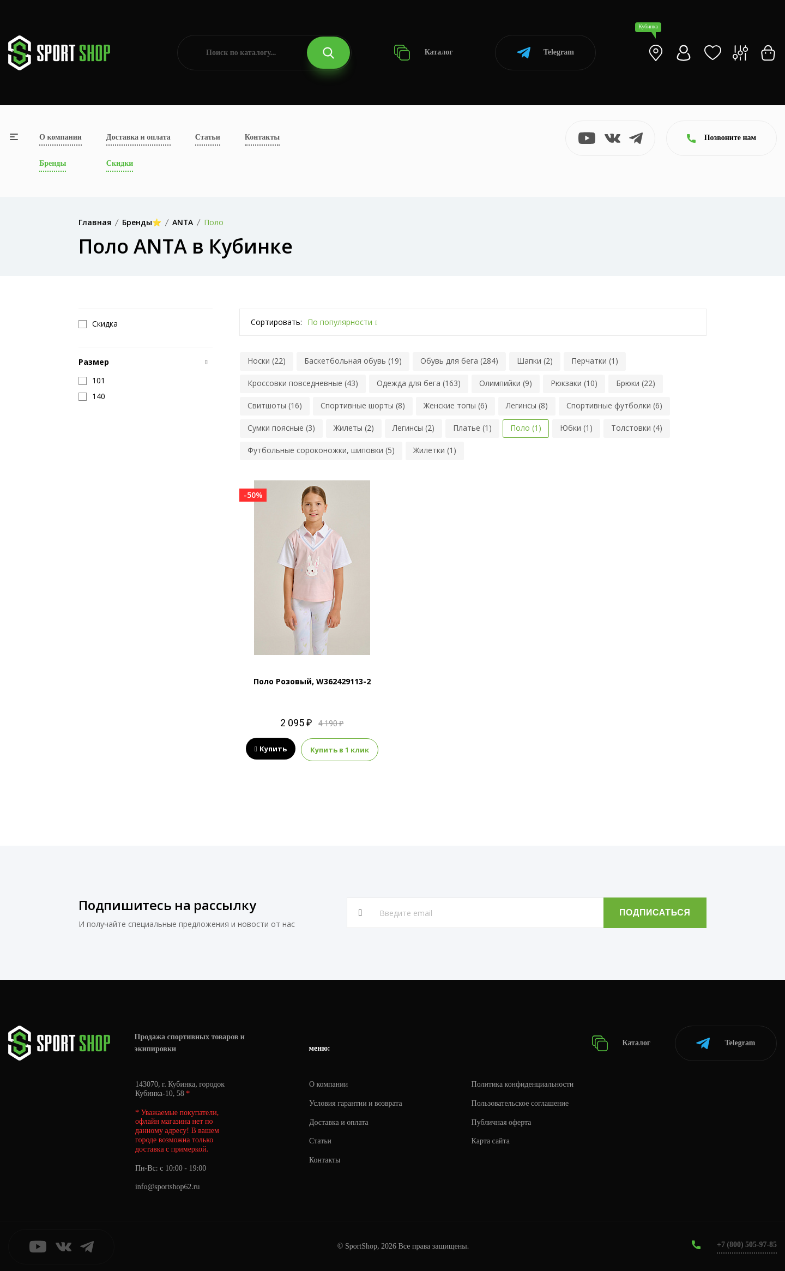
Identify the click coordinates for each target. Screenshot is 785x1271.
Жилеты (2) (354, 428)
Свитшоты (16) (274, 405)
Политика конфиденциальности (523, 1083)
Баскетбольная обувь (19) (353, 361)
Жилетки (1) (434, 450)
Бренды (52, 163)
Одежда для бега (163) (419, 383)
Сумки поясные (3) (281, 428)
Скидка (98, 324)
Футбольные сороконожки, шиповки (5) (321, 450)
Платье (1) (472, 428)
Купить (271, 749)
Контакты (262, 137)
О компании (60, 137)
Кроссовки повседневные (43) (302, 383)
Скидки (119, 163)
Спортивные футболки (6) (614, 405)
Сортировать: (276, 322)
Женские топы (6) (455, 405)
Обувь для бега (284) (459, 361)
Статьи (207, 137)
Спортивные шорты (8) (363, 405)
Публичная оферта (502, 1121)
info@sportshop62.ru (167, 1186)
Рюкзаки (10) (574, 383)
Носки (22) (266, 361)
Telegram (545, 52)
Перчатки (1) (594, 361)
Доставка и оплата (138, 137)
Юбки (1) (576, 428)
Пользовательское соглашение (521, 1102)
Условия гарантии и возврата (356, 1102)
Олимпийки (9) (505, 383)
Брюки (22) (635, 383)
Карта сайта (491, 1140)
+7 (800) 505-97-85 (746, 1243)
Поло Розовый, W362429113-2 (312, 681)
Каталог (423, 52)
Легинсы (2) (413, 428)
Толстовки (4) (636, 428)
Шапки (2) (535, 361)
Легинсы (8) (527, 405)
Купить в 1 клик (339, 749)
